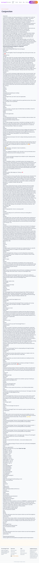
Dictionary (27, 2)
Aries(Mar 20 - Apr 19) (7, 449)
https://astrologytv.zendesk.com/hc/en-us (11, 488)
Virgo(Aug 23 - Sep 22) (7, 455)
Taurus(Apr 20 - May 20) (7, 450)
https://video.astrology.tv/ (8, 475)
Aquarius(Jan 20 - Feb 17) (7, 461)
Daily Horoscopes (14, 550)
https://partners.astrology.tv (8, 498)
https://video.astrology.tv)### (9, 49)
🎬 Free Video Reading (32, 2)
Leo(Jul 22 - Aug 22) (6, 454)
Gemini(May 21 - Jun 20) (7, 452)
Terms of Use (22, 551)
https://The (5, 479)
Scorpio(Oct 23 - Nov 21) (7, 458)
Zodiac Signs (13, 2)
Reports (20, 2)
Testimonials (22, 554)
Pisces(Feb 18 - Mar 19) (7, 463)
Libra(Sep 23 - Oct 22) (7, 457)
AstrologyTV (4, 2)
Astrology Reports (14, 553)
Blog (23, 2)
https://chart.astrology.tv (19, 49)
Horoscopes (9, 2)
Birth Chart (12, 554)
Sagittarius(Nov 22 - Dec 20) (8, 459)
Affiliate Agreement (23, 553)
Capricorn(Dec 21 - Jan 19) (8, 460)
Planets (16, 2)
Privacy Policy (22, 550)
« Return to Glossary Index (8, 47)
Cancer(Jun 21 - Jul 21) (7, 453)
